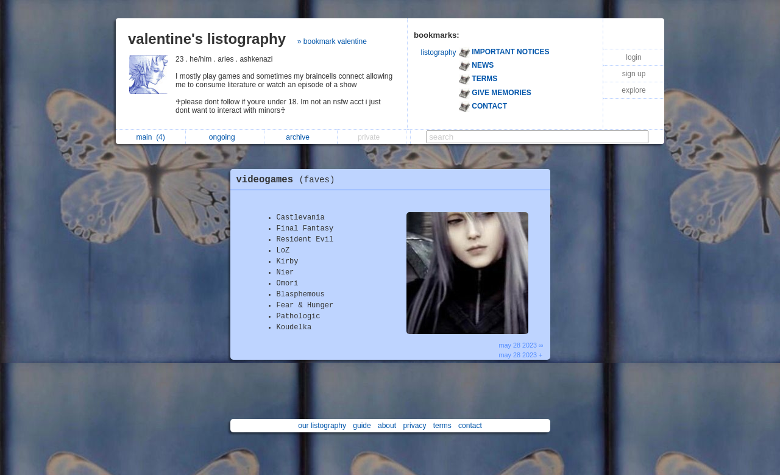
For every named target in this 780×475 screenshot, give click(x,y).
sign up (634, 74)
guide (361, 425)
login (633, 57)
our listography (322, 425)
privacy (414, 425)
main (150, 137)
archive (301, 137)
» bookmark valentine (332, 41)
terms (442, 425)
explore (633, 90)
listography (438, 52)
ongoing (225, 137)
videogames (288, 179)
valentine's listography (207, 38)
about (387, 425)
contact (470, 425)
